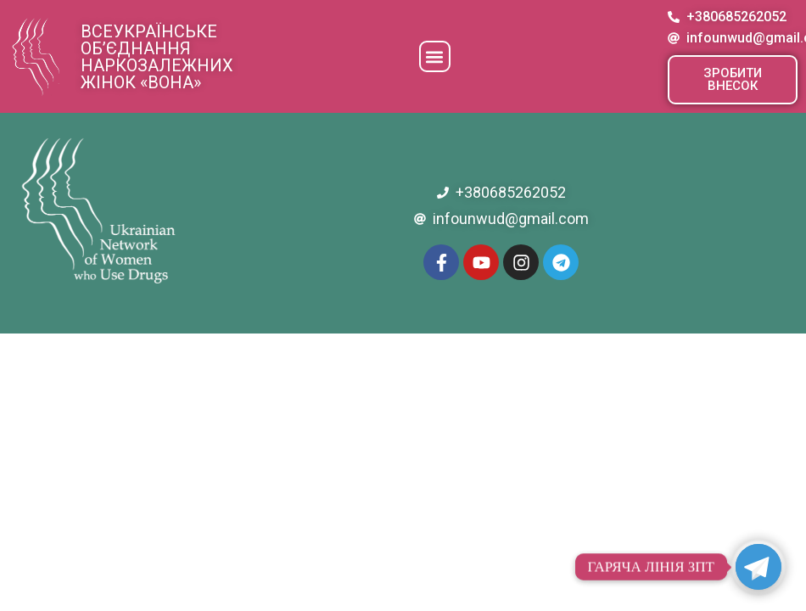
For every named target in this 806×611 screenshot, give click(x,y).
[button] (435, 56)
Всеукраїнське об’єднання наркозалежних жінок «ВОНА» (157, 56)
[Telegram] (758, 567)
